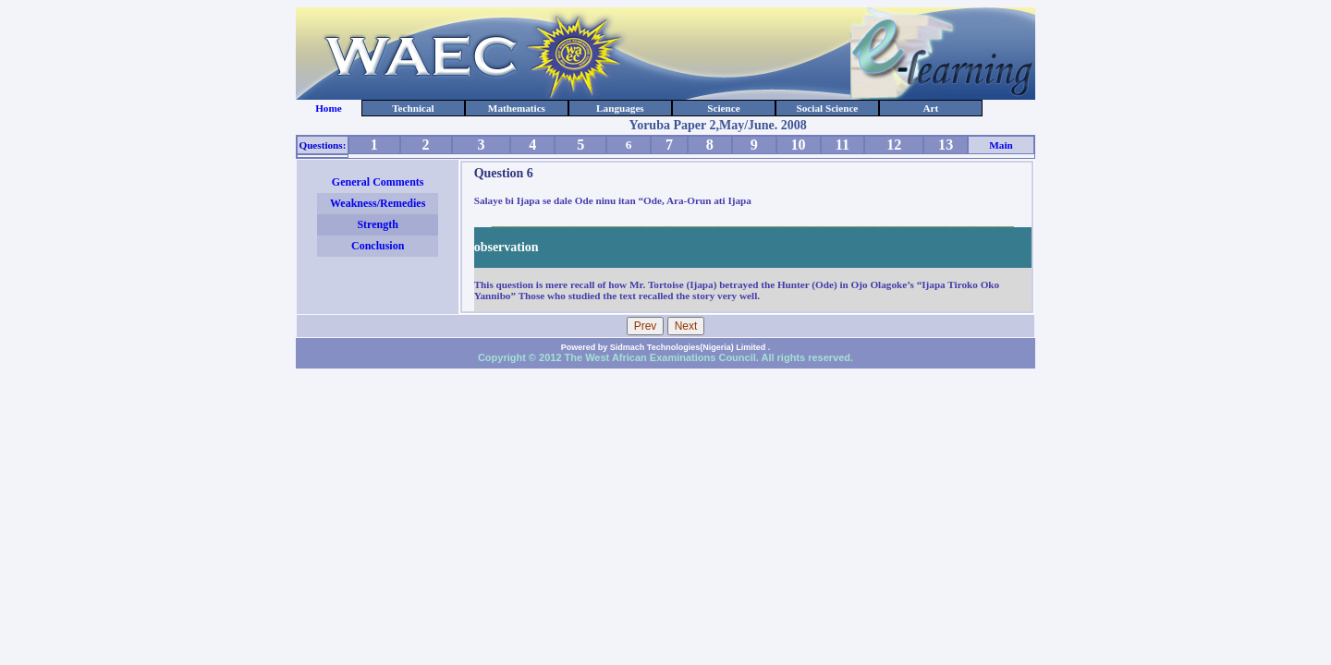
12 (893, 144)
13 (945, 144)
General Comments (378, 181)
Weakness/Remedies (377, 203)
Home (328, 108)
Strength (377, 224)
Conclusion (377, 245)
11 (842, 144)
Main (1000, 145)
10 (798, 144)
